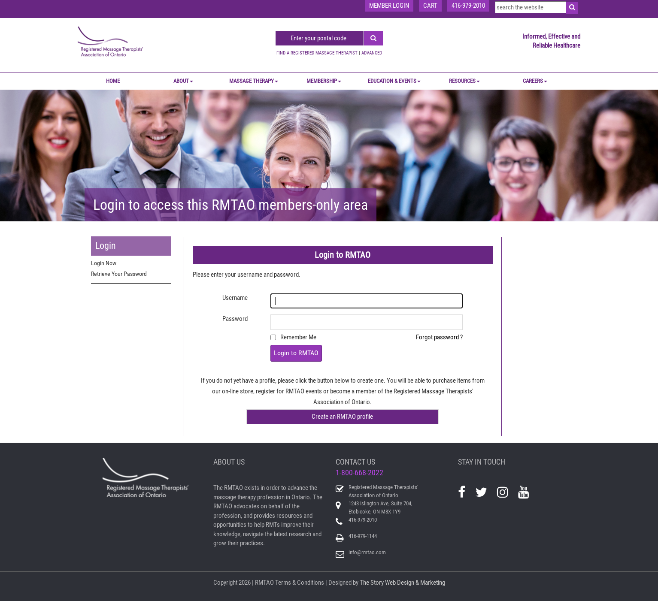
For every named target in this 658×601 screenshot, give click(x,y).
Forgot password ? (439, 337)
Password (235, 319)
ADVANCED (371, 53)
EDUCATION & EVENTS (394, 81)
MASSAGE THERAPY (253, 81)
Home (113, 81)
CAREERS (535, 81)
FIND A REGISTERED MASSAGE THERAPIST (317, 53)
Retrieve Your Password (119, 273)
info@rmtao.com (367, 552)
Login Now (103, 263)
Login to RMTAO (296, 353)
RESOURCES (464, 81)
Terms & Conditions (299, 582)
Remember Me (298, 337)
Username (235, 298)
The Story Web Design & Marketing (402, 582)
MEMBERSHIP (323, 81)
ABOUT (183, 81)
